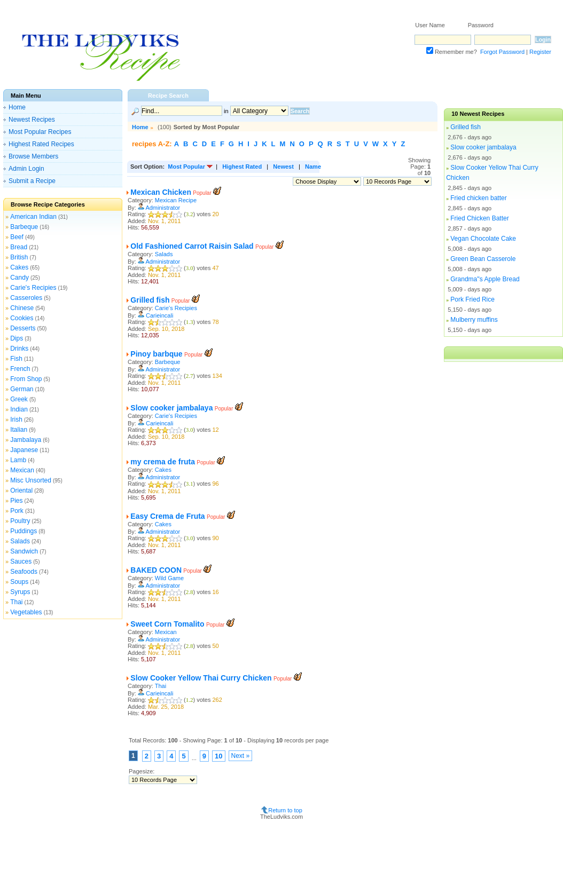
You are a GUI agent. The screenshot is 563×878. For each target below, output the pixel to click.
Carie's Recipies (33, 287)
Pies (16, 500)
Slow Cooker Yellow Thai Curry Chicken (200, 678)
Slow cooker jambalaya (171, 408)
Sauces (21, 561)
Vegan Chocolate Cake (483, 238)
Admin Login (26, 168)
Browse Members (33, 156)
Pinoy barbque (156, 354)
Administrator (162, 207)
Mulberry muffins (473, 319)
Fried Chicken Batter (479, 218)
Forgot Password (502, 52)
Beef (17, 237)
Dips (16, 338)
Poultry (20, 521)
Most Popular (186, 166)
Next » (240, 756)
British (19, 257)
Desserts (22, 328)
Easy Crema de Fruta (167, 516)
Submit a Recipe (32, 181)
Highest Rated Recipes (41, 144)
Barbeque (24, 227)
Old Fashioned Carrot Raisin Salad (191, 246)
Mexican (22, 470)
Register (540, 52)
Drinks (19, 348)
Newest (283, 166)
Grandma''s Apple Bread (484, 279)
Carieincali (159, 315)
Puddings (23, 531)
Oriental (21, 490)
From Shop (26, 379)
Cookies (21, 318)
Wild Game (169, 578)
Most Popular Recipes (40, 132)
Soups (19, 582)
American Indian (33, 216)
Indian (19, 409)
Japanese (24, 450)
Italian (18, 429)
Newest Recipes (32, 119)
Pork (17, 511)
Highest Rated (242, 166)
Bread (18, 247)
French (20, 369)
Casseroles (26, 298)
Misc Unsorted (30, 480)
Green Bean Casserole (482, 259)
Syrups (20, 592)
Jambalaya (25, 440)
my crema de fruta (162, 461)
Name (313, 166)
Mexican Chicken (160, 192)
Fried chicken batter (478, 198)
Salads (20, 541)
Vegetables (26, 612)
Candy (19, 277)
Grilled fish (149, 300)
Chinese (22, 308)
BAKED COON (156, 570)
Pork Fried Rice (472, 299)
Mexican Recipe (176, 200)
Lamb (18, 460)
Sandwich (24, 551)
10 (218, 756)
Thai (16, 602)
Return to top (285, 810)
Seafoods (23, 571)
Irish (16, 419)
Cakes (19, 267)
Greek (19, 399)
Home (17, 107)
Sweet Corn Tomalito (167, 624)
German (21, 389)
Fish (16, 358)
